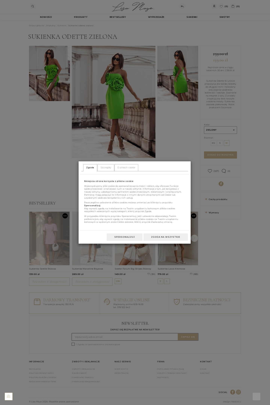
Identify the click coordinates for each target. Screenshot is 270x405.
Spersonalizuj (124, 237)
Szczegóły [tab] (105, 167)
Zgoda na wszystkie (165, 237)
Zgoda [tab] (90, 167)
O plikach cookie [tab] (126, 167)
